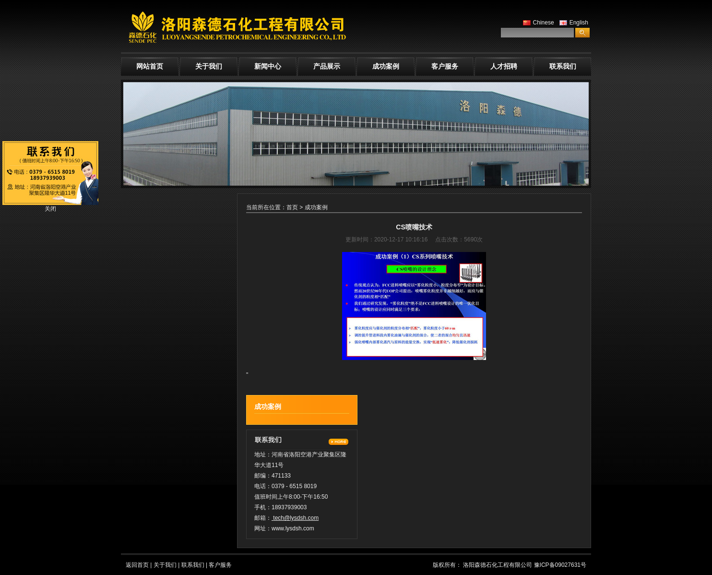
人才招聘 (503, 66)
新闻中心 (267, 66)
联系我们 (562, 66)
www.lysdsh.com (293, 528)
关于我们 (208, 66)
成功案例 (385, 66)
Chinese (537, 22)
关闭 (50, 208)
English (572, 22)
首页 (292, 207)
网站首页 (149, 66)
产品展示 (326, 66)
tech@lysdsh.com (296, 518)
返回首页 (137, 565)
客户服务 (444, 66)
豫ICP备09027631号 (560, 565)
